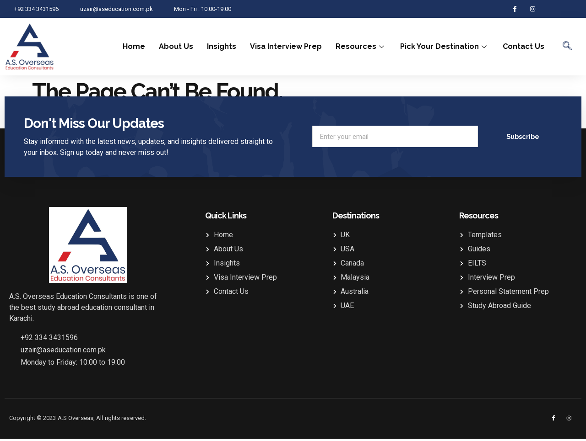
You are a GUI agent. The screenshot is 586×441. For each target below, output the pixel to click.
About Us (176, 46)
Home (134, 46)
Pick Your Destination (444, 46)
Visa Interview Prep (286, 46)
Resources (361, 46)
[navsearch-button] (567, 46)
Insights (221, 46)
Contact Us (523, 46)
